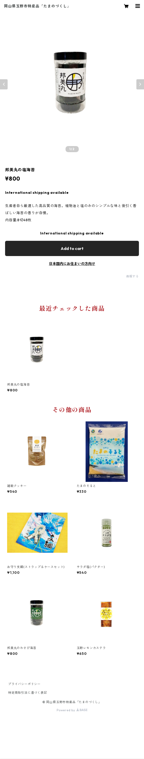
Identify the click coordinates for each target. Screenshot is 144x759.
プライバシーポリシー (24, 684)
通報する (132, 276)
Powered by (72, 710)
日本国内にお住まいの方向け (72, 263)
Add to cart (72, 248)
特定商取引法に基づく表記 (27, 692)
